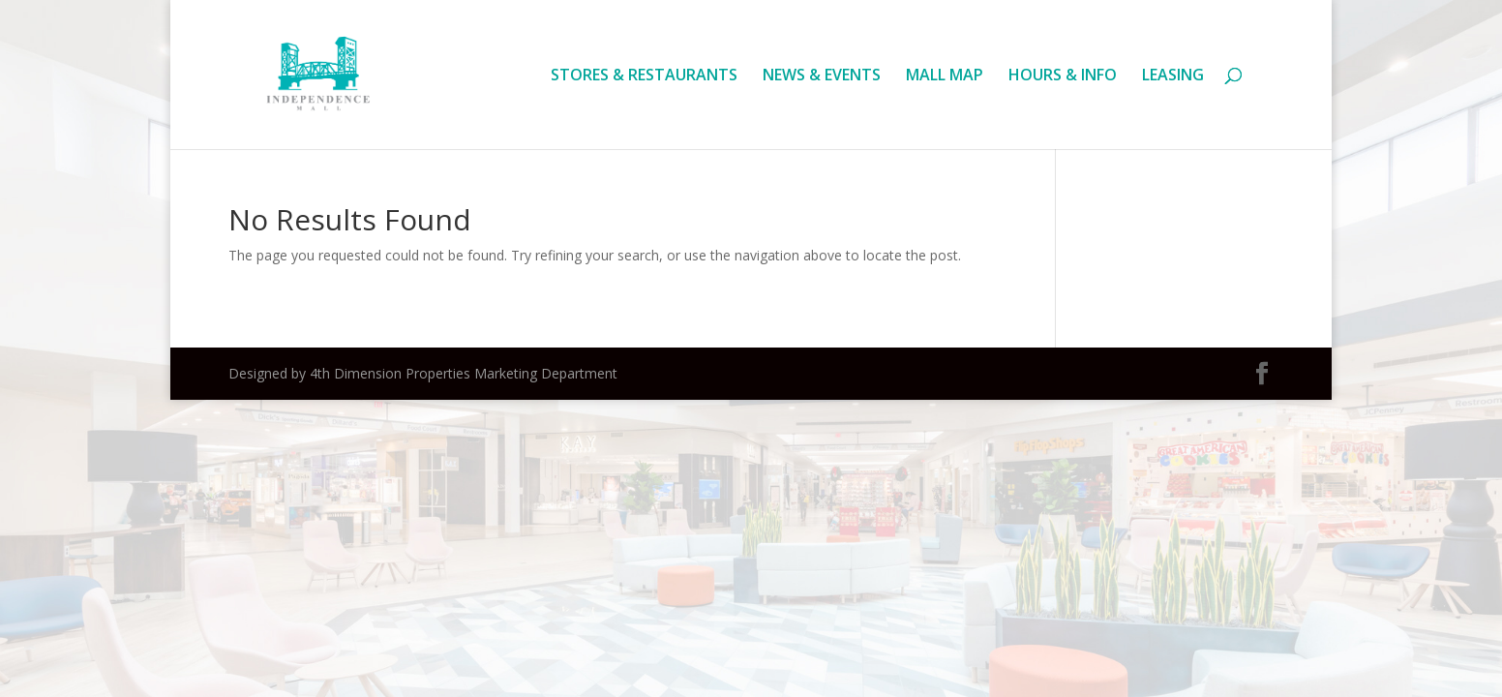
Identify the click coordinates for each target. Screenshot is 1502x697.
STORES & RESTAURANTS (644, 76)
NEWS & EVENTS (822, 76)
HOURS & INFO (1062, 76)
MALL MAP (944, 76)
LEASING (1173, 76)
